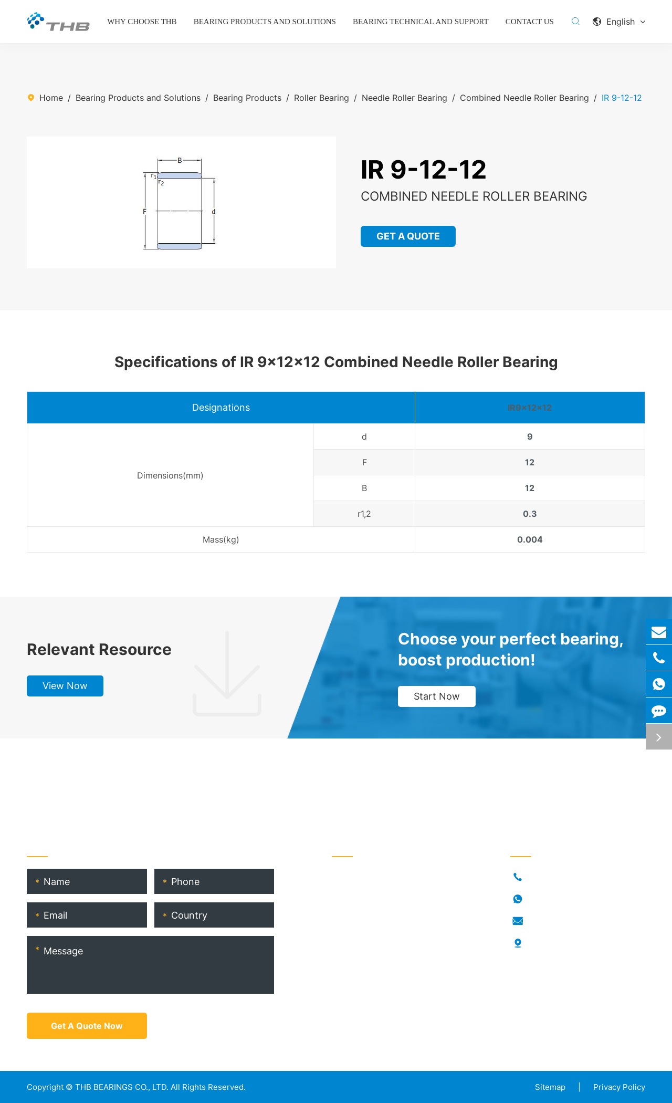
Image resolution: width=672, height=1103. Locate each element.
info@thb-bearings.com (575, 921)
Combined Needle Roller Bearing (524, 97)
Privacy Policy (619, 1087)
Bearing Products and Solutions (265, 21)
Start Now (437, 696)
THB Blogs (352, 944)
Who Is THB (355, 911)
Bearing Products (247, 97)
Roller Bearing (321, 97)
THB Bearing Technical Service (392, 961)
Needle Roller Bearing (404, 97)
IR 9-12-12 (622, 97)
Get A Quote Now (87, 1026)
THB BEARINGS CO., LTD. (122, 1087)
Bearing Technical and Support (421, 21)
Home (51, 97)
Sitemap (550, 1087)
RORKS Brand (358, 927)
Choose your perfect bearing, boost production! (510, 649)
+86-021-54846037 (567, 877)
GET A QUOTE (408, 236)
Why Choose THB (142, 21)
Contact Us (530, 21)
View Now (65, 685)
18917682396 (555, 899)
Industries (351, 894)
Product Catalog (364, 978)
